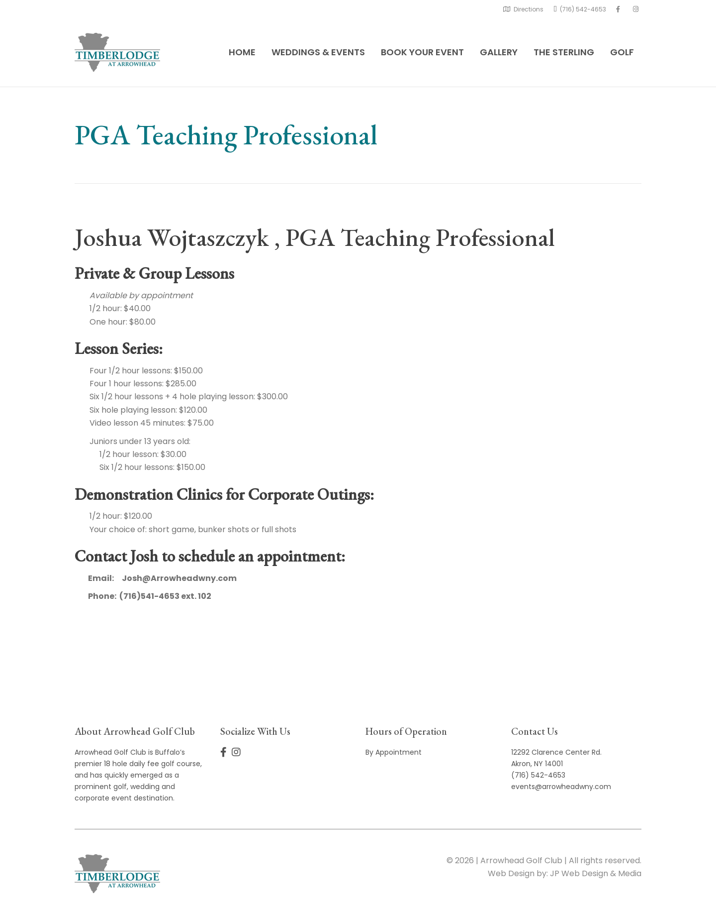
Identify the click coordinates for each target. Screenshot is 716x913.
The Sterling (564, 52)
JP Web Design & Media (595, 873)
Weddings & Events (318, 52)
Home (242, 52)
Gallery (499, 52)
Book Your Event (422, 52)
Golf (622, 52)
